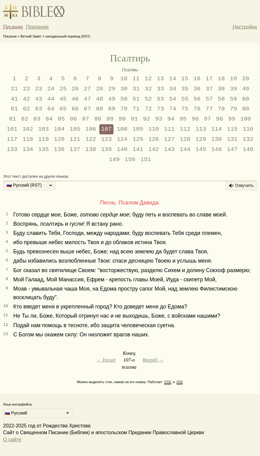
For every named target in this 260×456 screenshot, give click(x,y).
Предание (37, 27)
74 (172, 108)
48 (99, 99)
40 (245, 88)
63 (38, 108)
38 (221, 88)
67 (87, 108)
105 (75, 129)
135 (43, 149)
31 (136, 88)
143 (169, 149)
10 (123, 78)
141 (138, 149)
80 (245, 108)
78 (221, 108)
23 (38, 88)
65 (63, 108)
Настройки (245, 27)
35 (184, 88)
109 (138, 129)
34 (172, 88)
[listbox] (29, 185)
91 (134, 119)
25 (63, 88)
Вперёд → (152, 360)
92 (146, 119)
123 (106, 139)
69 (111, 108)
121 (75, 139)
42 (26, 99)
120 (59, 139)
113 (201, 129)
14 (172, 78)
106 (90, 129)
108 (122, 129)
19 (233, 78)
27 (87, 88)
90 (122, 119)
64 (50, 108)
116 (248, 129)
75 (184, 108)
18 (221, 78)
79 (233, 108)
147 (232, 149)
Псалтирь (130, 58)
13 (160, 78)
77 (209, 108)
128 (185, 139)
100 (245, 119)
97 (207, 119)
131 (232, 139)
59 (233, 99)
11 (136, 78)
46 (75, 99)
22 (26, 88)
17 (209, 78)
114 (216, 129)
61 (14, 108)
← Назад (106, 360)
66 (75, 108)
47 (87, 99)
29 (111, 88)
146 (216, 149)
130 (216, 139)
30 (123, 88)
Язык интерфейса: (18, 404)
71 (136, 108)
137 (75, 149)
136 (59, 149)
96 (195, 119)
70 (123, 108)
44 (50, 99)
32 (148, 88)
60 (245, 99)
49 (111, 99)
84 (49, 119)
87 (85, 119)
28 (99, 88)
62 (26, 108)
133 (12, 149)
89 (109, 119)
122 (90, 139)
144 (185, 149)
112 (185, 129)
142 (153, 149)
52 (148, 99)
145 (201, 149)
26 (75, 88)
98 (219, 119)
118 (28, 139)
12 (148, 78)
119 (43, 139)
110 (153, 129)
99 (231, 119)
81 (12, 119)
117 (12, 139)
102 (28, 129)
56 (196, 99)
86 (73, 119)
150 (130, 159)
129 (201, 139)
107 (106, 129)
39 (233, 88)
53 (160, 99)
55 (184, 99)
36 (196, 88)
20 (245, 78)
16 (196, 78)
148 (248, 149)
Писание (13, 27)
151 (145, 159)
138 (90, 149)
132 (248, 139)
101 (12, 129)
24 (50, 88)
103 (43, 129)
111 (169, 129)
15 (184, 78)
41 (14, 99)
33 (160, 88)
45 (63, 99)
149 (114, 159)
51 (136, 99)
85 (61, 119)
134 (28, 149)
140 (122, 149)
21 (14, 88)
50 (123, 99)
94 (170, 119)
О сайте (12, 439)
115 (232, 129)
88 (97, 119)
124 (122, 139)
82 (24, 119)
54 (172, 99)
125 (138, 139)
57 (209, 99)
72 (148, 108)
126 (153, 139)
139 (106, 149)
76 (196, 108)
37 (209, 88)
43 (38, 99)
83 (36, 119)
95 (183, 119)
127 (169, 139)
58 (221, 99)
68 (99, 108)
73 (160, 108)
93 (158, 119)
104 (59, 129)
